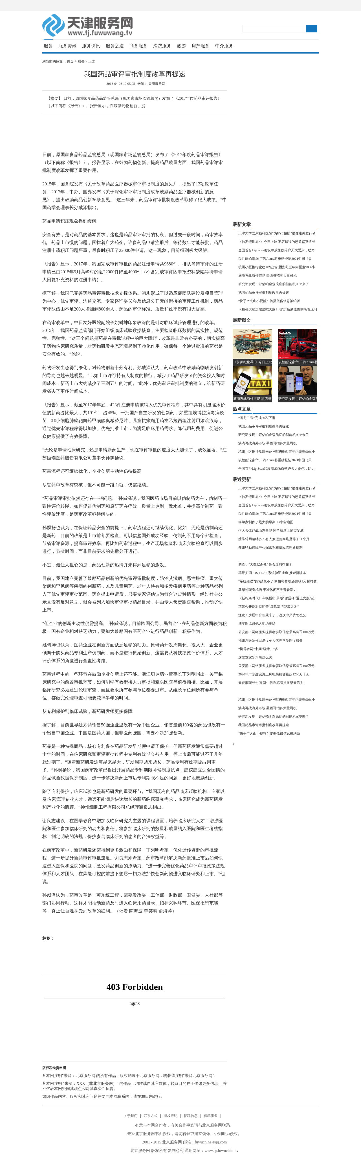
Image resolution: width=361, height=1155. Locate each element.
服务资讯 (67, 45)
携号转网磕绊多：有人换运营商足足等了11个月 (273, 539)
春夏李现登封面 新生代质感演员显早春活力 (270, 683)
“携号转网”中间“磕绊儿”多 (258, 649)
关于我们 (130, 1116)
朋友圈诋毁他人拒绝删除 (257, 624)
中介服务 (224, 45)
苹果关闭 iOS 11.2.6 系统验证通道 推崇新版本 (272, 573)
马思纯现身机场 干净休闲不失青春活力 (267, 590)
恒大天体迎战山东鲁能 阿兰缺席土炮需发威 (270, 531)
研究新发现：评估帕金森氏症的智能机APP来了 (273, 284)
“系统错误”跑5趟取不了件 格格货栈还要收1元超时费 (277, 581)
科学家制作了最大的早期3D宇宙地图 (265, 522)
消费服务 (162, 45)
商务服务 (138, 45)
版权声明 (170, 1116)
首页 (70, 61)
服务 (48, 45)
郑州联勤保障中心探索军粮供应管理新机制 (270, 547)
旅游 (181, 45)
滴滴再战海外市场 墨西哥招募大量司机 (267, 276)
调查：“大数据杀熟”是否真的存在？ (265, 564)
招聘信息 (190, 1116)
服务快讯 (91, 45)
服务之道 (115, 45)
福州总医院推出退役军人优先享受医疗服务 (270, 640)
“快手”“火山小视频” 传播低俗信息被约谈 (269, 301)
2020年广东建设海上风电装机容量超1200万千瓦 (273, 674)
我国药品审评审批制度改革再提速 (263, 292)
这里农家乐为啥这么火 (255, 657)
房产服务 (200, 45)
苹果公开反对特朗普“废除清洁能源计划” (268, 607)
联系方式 (150, 1116)
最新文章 (242, 224)
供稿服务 (210, 1116)
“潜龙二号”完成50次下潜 (256, 418)
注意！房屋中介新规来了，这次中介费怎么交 (272, 615)
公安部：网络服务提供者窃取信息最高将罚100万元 (276, 632)
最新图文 (242, 320)
